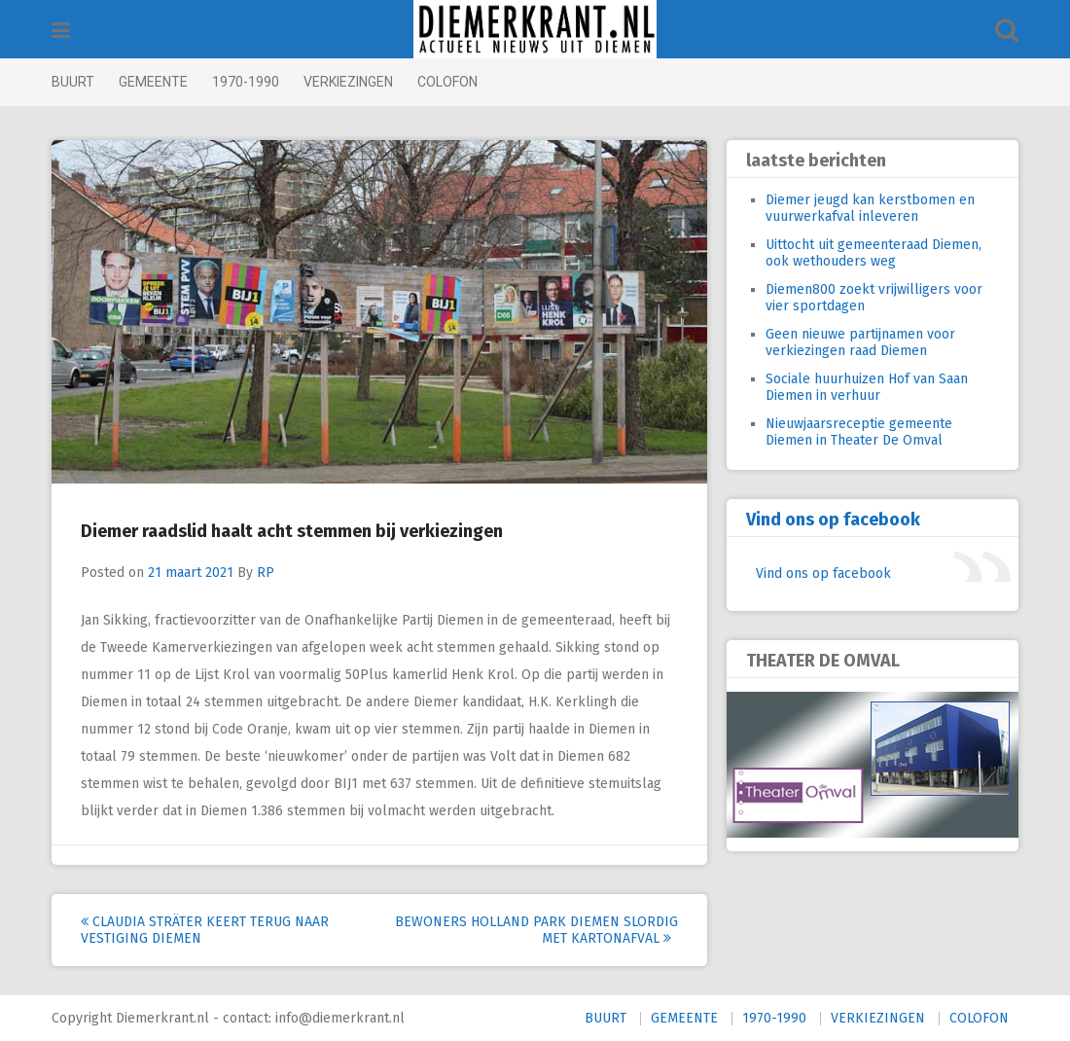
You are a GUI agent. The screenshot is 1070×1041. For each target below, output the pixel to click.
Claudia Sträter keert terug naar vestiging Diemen (205, 930)
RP (265, 572)
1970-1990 (245, 82)
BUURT (73, 82)
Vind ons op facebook (833, 519)
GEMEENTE (153, 82)
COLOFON (447, 82)
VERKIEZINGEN (348, 82)
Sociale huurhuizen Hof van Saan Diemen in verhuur (867, 387)
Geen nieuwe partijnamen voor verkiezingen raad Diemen (860, 342)
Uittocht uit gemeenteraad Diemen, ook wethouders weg (873, 252)
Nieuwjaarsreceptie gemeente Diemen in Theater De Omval (859, 432)
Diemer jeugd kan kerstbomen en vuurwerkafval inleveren (870, 208)
